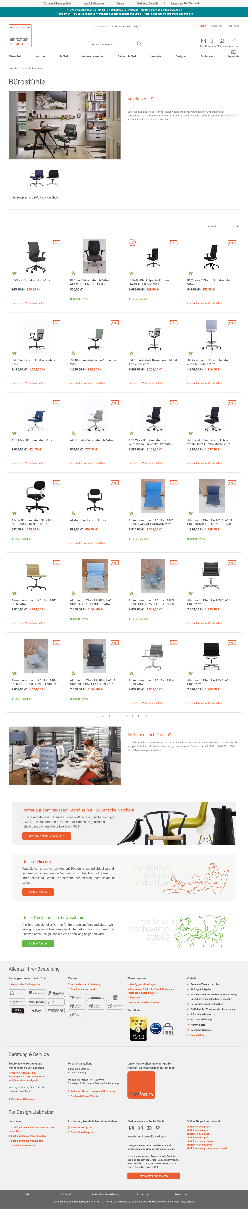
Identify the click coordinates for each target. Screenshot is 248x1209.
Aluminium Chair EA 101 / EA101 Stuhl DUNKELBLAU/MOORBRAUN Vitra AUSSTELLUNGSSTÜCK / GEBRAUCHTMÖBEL (211, 522)
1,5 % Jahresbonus (199, 1014)
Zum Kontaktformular (22, 1099)
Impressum (143, 1194)
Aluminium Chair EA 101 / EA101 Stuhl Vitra (34, 602)
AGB (27, 1194)
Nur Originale (196, 1025)
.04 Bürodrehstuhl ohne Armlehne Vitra (93, 362)
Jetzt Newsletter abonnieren (46, 836)
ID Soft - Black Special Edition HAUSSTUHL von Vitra (149, 282)
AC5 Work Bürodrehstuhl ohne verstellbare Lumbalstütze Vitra (208, 442)
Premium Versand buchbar (203, 984)
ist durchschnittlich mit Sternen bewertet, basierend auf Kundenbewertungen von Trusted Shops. (124, 1201)
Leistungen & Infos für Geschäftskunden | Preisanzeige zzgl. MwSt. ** (151, 991)
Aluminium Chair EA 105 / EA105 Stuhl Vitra (209, 682)
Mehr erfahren (38, 892)
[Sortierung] (222, 226)
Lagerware (177, 3)
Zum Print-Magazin (80, 1127)
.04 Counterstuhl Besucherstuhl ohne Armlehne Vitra (208, 362)
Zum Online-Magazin (81, 1132)
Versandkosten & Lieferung (84, 984)
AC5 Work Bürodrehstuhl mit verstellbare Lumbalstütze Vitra (150, 442)
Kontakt (203, 46)
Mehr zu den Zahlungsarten (25, 984)
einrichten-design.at (198, 1130)
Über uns (133, 998)
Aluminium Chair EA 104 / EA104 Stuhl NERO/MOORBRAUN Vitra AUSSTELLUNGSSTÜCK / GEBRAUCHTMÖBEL (92, 682)
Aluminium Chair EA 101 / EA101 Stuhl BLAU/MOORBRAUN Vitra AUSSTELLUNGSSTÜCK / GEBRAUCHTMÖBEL (151, 522)
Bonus (120, 3)
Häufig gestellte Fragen (141, 984)
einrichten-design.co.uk (200, 1141)
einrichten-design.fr (198, 1137)
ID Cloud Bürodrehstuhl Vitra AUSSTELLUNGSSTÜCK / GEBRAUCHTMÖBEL (89, 282)
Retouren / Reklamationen (143, 1002)
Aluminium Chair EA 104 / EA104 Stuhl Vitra (151, 682)
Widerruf (66, 1194)
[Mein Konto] (212, 42)
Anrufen (212, 46)
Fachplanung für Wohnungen (26, 1141)
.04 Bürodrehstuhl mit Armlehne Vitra (33, 362)
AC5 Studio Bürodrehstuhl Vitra (91, 441)
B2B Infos (233, 26)
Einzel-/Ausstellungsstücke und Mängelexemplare (164, 14)
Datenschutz (182, 1194)
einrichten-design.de (198, 1127)
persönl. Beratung (94, 3)
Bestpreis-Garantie (147, 3)
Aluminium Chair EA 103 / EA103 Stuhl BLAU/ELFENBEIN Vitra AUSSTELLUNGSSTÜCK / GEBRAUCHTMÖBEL (92, 602)
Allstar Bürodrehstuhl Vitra (88, 521)
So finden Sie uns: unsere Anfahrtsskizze (91, 1091)
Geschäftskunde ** (102, 26)
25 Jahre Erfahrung (199, 1019)
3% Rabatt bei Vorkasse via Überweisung (211, 1009)
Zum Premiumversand (81, 989)
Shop (202, 26)
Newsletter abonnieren (154, 1176)
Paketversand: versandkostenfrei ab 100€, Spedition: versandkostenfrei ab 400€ (212, 996)
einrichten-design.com (199, 1145)
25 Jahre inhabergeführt (57, 3)
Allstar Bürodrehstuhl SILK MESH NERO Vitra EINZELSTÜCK (34, 522)
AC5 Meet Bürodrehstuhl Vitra (32, 441)
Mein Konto (222, 46)
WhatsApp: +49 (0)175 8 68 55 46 (27, 1076)
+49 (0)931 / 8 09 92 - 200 (22, 1073)
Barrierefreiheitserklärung (105, 1194)
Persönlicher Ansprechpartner (205, 1004)
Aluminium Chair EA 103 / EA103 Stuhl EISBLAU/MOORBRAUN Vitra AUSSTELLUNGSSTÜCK (152, 602)
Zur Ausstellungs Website (83, 1096)
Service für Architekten (22, 1145)
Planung (216, 26)
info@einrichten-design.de (23, 1080)
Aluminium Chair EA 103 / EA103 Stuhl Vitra (209, 602)
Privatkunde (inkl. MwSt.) (126, 26)
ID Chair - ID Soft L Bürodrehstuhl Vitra (209, 282)
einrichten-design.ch (198, 1134)
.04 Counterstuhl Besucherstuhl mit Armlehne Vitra (153, 362)
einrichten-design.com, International (207, 1148)
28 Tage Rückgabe (199, 989)
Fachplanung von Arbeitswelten (27, 1136)
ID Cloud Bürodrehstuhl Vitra (31, 281)
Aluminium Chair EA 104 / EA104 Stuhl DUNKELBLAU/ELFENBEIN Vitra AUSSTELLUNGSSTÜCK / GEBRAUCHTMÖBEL (34, 682)
